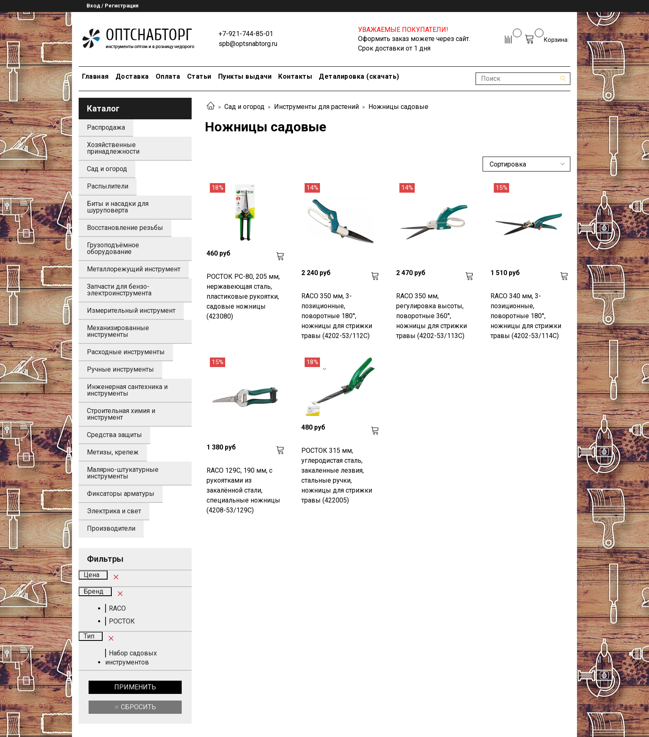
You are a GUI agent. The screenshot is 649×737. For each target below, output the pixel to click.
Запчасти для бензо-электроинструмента (119, 290)
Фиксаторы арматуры (120, 494)
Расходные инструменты (126, 352)
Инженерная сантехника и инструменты (127, 390)
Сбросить (137, 707)
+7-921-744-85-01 (246, 34)
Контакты (295, 76)
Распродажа (106, 127)
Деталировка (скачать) (359, 76)
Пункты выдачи (245, 76)
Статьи (199, 76)
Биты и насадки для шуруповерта (118, 207)
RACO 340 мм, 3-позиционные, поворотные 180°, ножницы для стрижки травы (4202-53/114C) (525, 316)
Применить (135, 687)
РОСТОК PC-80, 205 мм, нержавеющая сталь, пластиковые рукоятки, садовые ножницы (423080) (243, 296)
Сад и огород (244, 107)
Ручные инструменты (120, 369)
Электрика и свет (114, 511)
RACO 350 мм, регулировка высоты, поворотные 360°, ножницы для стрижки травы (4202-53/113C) (431, 316)
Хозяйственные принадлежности (113, 148)
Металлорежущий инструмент (133, 269)
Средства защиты (114, 435)
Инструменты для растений (316, 107)
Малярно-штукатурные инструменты (123, 473)
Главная (95, 76)
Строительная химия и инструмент (121, 414)
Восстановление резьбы (125, 228)
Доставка (132, 76)
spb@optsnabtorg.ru (248, 44)
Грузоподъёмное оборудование (113, 248)
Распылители (107, 186)
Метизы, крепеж (113, 452)
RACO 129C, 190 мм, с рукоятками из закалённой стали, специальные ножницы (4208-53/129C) (243, 490)
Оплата (168, 76)
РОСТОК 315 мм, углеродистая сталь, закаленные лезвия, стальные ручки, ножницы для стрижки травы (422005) (336, 475)
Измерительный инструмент (131, 310)
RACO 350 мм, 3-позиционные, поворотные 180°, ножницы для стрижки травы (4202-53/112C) (336, 316)
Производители (111, 528)
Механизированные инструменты (118, 331)
